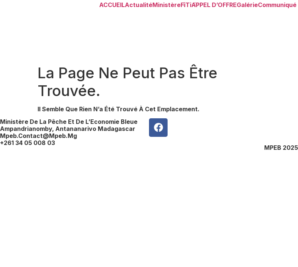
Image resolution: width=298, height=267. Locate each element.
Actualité (138, 5)
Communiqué (277, 5)
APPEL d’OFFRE (214, 5)
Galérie (247, 5)
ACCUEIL (112, 5)
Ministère (166, 5)
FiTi (186, 5)
